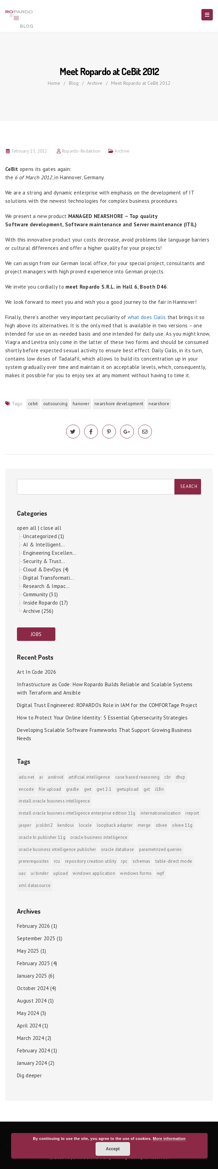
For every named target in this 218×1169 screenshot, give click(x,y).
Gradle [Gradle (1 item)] (72, 789)
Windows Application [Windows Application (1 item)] (94, 873)
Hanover (81, 404)
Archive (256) (38, 611)
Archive (94, 83)
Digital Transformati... (48, 577)
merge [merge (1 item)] (144, 825)
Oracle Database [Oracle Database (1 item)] (117, 849)
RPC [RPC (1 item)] (124, 861)
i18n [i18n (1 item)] (159, 789)
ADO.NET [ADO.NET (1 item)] (26, 777)
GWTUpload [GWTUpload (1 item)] (128, 789)
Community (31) (40, 594)
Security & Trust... (44, 561)
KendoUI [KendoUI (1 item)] (65, 825)
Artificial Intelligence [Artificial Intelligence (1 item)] (89, 777)
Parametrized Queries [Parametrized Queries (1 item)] (160, 849)
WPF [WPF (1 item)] (160, 873)
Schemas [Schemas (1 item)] (142, 861)
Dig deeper (29, 1075)
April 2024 (29, 1025)
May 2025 (28, 951)
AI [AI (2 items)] (41, 777)
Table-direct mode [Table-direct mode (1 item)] (173, 861)
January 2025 (32, 975)
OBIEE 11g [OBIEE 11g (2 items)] (182, 825)
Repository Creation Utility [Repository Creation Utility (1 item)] (90, 861)
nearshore (158, 404)
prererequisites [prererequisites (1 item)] (34, 861)
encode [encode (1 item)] (26, 789)
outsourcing (55, 404)
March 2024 (30, 1038)
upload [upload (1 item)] (60, 873)
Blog (74, 83)
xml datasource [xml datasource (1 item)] (35, 885)
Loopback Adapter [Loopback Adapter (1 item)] (115, 825)
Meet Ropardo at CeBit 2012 (141, 83)
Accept (113, 1149)
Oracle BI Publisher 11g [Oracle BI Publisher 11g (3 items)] (42, 837)
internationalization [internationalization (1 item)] (160, 813)
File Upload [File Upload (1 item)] (50, 789)
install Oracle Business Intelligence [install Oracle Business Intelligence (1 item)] (54, 801)
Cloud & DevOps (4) (46, 569)
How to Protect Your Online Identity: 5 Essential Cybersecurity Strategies (102, 717)
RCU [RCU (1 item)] (57, 861)
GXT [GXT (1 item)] (147, 789)
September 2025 (36, 938)
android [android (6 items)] (55, 777)
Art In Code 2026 (36, 672)
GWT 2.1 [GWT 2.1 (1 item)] (104, 789)
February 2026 (33, 926)
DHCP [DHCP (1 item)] (180, 777)
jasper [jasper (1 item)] (25, 825)
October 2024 (33, 988)
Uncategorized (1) (43, 536)
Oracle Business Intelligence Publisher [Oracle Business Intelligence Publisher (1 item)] (57, 849)
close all (50, 528)
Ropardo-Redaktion (81, 151)
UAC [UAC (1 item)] (22, 873)
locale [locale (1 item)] (85, 825)
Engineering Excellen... (49, 553)
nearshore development (118, 404)
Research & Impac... (46, 586)
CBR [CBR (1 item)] (167, 777)
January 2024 (32, 1063)
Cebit (33, 404)
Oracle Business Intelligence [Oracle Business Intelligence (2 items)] (98, 837)
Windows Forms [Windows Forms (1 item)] (136, 873)
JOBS (36, 634)
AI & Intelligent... (44, 544)
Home (54, 83)
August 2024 (31, 1000)
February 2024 (33, 1050)
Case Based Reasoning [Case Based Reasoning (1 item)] (137, 777)
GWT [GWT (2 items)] (88, 789)
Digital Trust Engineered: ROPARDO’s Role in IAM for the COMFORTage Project (107, 705)
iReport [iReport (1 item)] (192, 813)
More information (169, 1138)
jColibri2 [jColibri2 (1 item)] (44, 825)
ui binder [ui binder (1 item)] (39, 873)
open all (26, 528)
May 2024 (28, 1013)
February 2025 (33, 963)
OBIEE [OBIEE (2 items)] (161, 825)
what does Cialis (147, 317)
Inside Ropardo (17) (45, 602)
